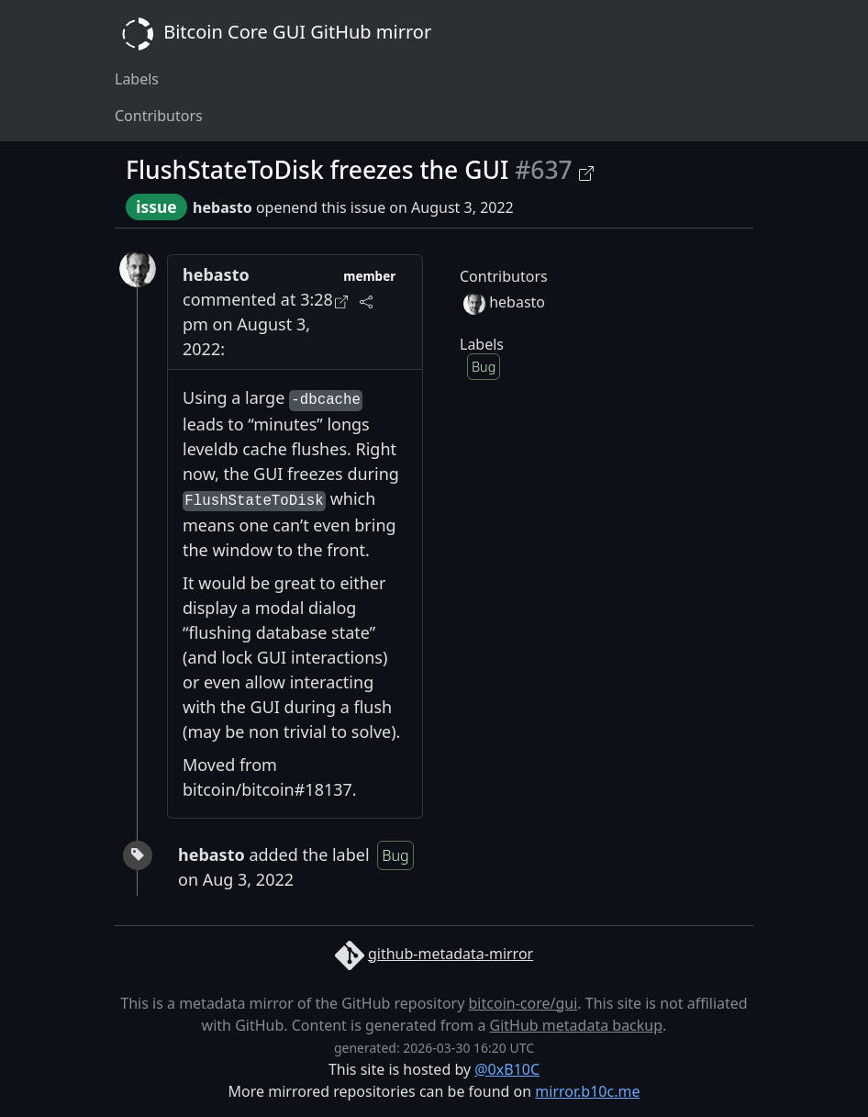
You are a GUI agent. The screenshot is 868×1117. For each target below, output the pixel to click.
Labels (137, 79)
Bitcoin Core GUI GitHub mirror (273, 34)
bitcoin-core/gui (523, 1003)
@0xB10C (507, 1069)
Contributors (159, 116)
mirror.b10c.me (587, 1091)
